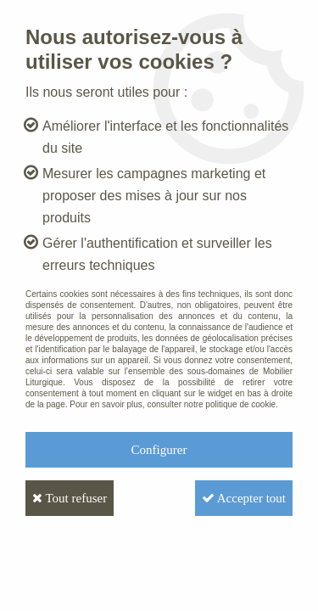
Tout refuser (69, 498)
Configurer (159, 450)
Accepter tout (244, 498)
